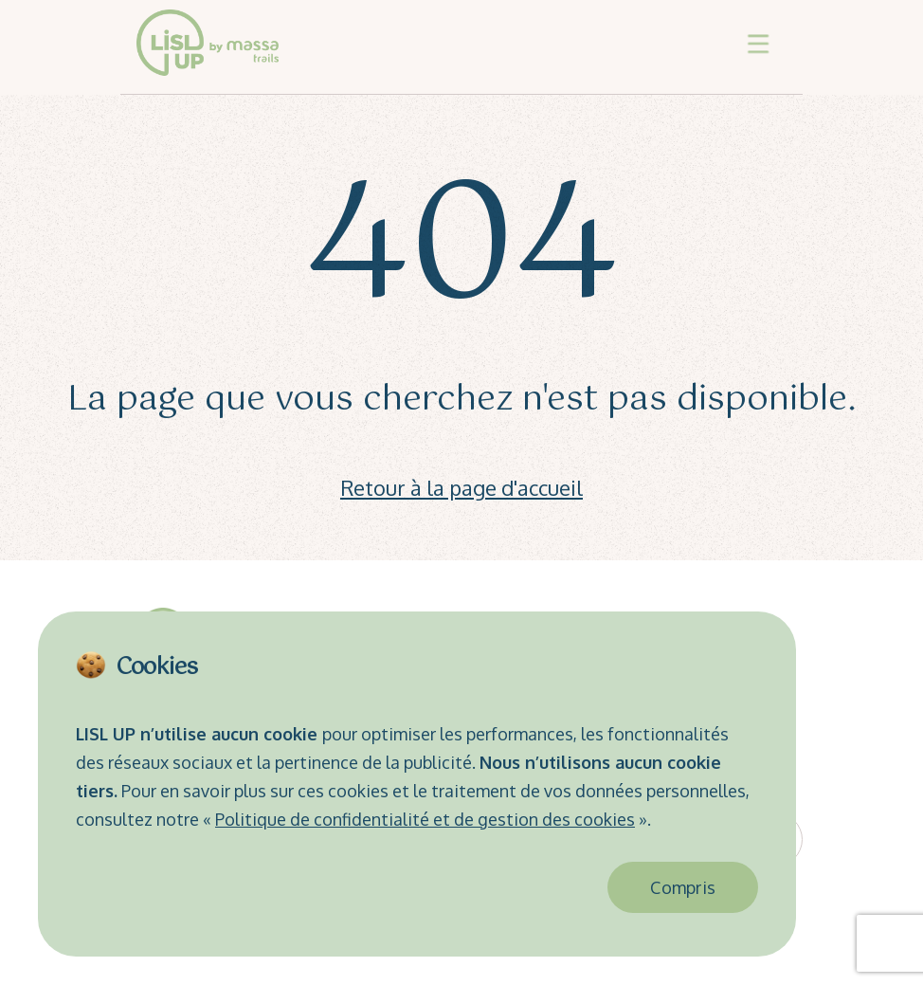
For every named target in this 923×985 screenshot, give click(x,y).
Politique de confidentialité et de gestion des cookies (425, 819)
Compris (682, 887)
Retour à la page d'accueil (461, 487)
